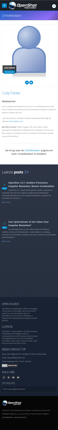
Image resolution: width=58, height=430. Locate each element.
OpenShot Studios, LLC (10, 414)
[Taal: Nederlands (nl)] (54, 6)
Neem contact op (14, 349)
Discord (28, 361)
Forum (21, 361)
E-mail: (15, 361)
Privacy (46, 414)
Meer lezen (6, 202)
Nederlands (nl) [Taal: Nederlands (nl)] (20, 417)
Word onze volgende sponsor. (14, 389)
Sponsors (8, 383)
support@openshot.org (16, 358)
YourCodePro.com (16, 121)
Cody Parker (11, 92)
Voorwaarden (7, 417)
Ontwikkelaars (32, 150)
